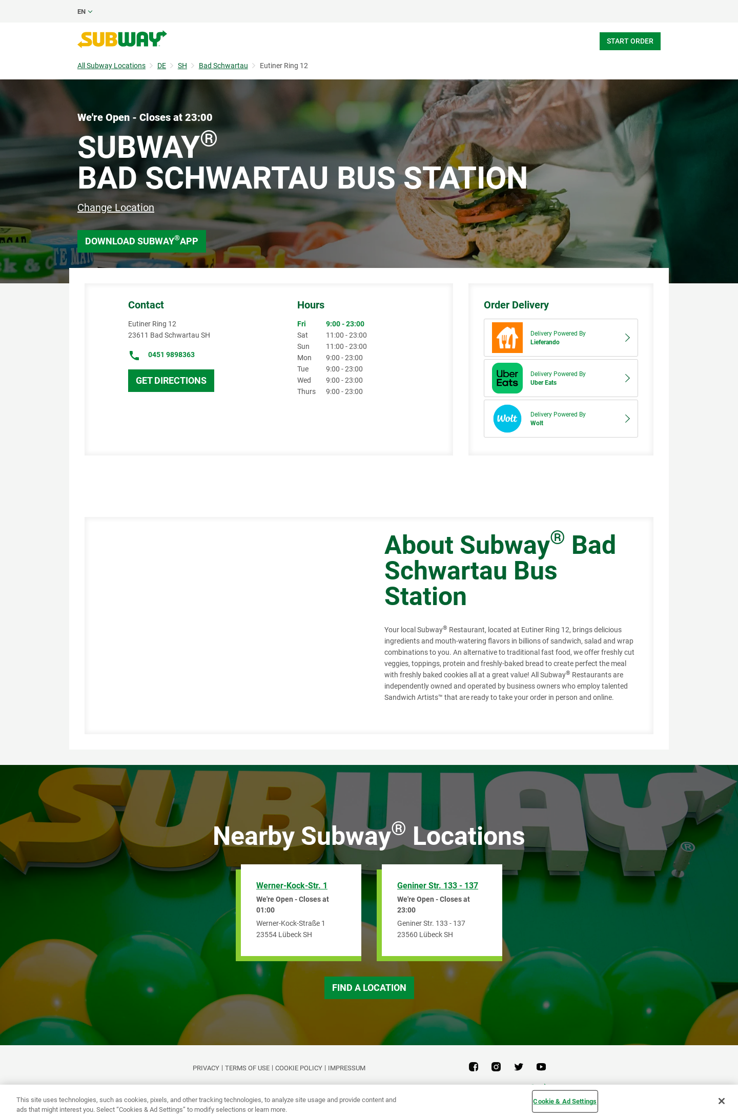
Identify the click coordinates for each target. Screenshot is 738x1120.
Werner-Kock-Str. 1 (291, 885)
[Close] (721, 1101)
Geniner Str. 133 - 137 (437, 885)
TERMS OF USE (247, 1068)
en (81, 11)
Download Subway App (141, 240)
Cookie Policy (298, 1068)
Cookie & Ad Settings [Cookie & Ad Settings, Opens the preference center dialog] (565, 1101)
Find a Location (369, 987)
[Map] (223, 625)
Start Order (630, 41)
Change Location (115, 207)
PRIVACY (206, 1068)
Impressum (346, 1068)
